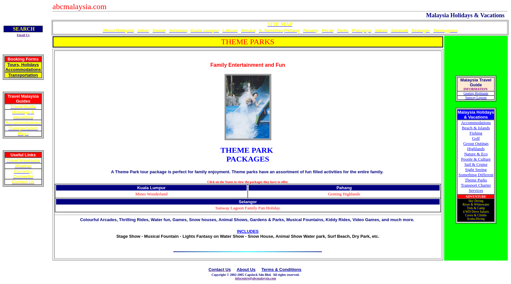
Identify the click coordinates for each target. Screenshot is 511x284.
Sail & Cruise (476, 164)
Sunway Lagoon (476, 97)
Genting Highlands (475, 93)
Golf (476, 138)
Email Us (23, 35)
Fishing (476, 133)
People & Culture (476, 159)
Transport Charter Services (476, 188)
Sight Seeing (476, 169)
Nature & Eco (476, 153)
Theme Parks (476, 180)
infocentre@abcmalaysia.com (255, 278)
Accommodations (476, 122)
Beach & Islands (476, 127)
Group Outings (476, 143)
